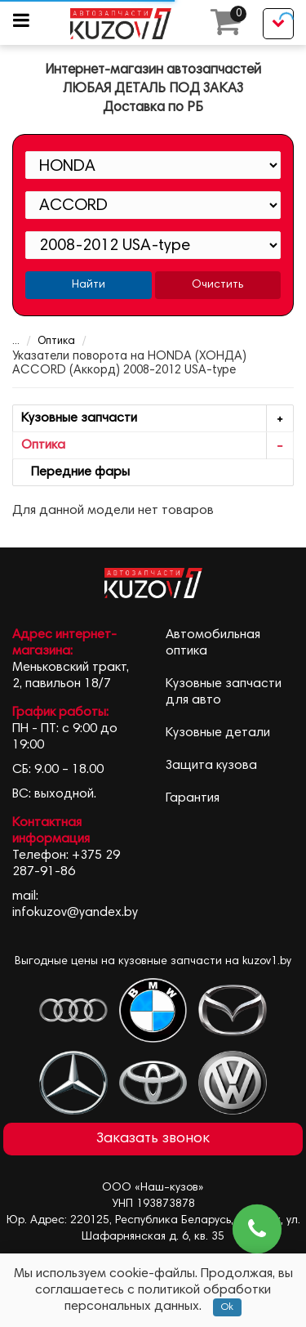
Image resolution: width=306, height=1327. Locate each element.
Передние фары (75, 472)
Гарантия (193, 798)
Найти (88, 285)
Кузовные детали (218, 732)
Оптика (45, 342)
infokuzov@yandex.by (75, 912)
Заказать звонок (153, 1139)
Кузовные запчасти (157, 418)
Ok (227, 1307)
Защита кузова (211, 765)
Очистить (217, 285)
